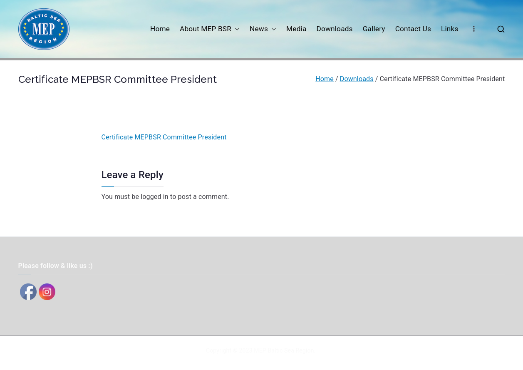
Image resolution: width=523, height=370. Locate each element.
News (263, 28)
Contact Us (413, 29)
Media (296, 29)
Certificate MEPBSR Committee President (164, 137)
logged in (155, 197)
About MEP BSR (210, 28)
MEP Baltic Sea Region (284, 350)
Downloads (334, 29)
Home (160, 29)
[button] (235, 28)
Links (450, 29)
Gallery (374, 29)
